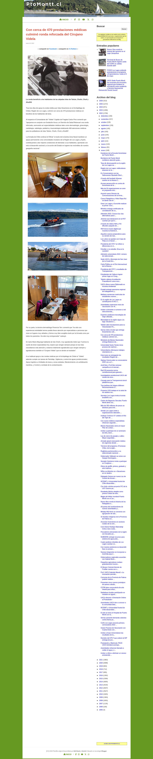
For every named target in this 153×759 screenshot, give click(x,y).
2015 (101, 679)
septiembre (105, 126)
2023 (101, 110)
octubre (104, 123)
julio (102, 132)
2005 (101, 710)
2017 (101, 673)
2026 (101, 101)
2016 (101, 676)
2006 (101, 707)
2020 (101, 663)
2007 (101, 704)
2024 (101, 107)
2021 (101, 660)
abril (103, 141)
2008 (101, 701)
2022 (101, 114)
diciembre (104, 116)
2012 (101, 688)
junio (103, 135)
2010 (101, 695)
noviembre (105, 120)
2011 (101, 691)
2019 (101, 666)
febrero (104, 148)
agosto (103, 129)
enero (103, 151)
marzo (103, 144)
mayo (103, 138)
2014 (101, 682)
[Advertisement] (112, 727)
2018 (101, 670)
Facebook (53, 49)
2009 (101, 698)
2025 (101, 104)
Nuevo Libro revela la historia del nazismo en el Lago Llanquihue (116, 52)
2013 (101, 685)
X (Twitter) (73, 49)
